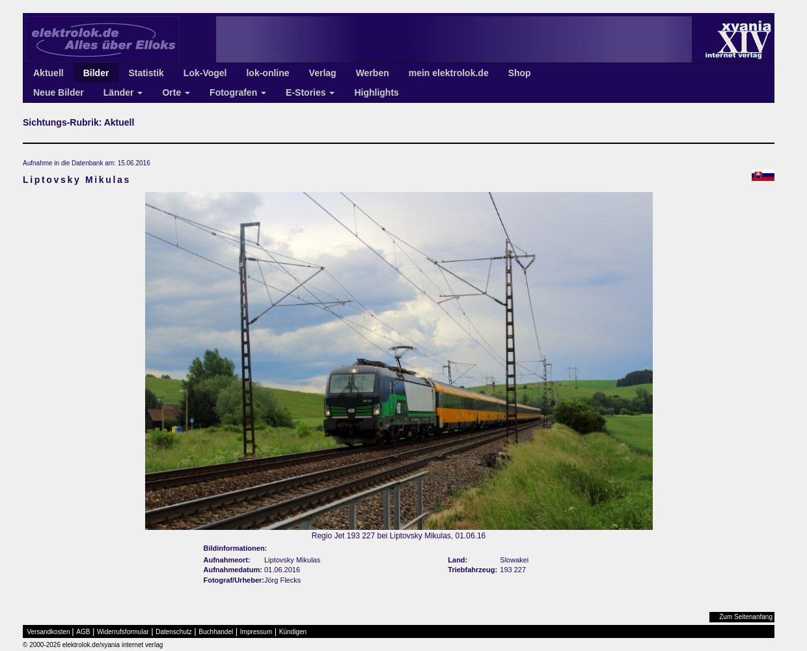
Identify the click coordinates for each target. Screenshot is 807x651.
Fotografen (238, 92)
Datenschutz (174, 631)
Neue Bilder (58, 92)
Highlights (376, 92)
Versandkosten (48, 631)
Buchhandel (215, 631)
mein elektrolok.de (449, 73)
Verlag (322, 73)
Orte (176, 92)
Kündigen (293, 631)
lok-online (267, 73)
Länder (123, 92)
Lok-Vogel (205, 73)
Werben (372, 73)
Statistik (145, 73)
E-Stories (310, 92)
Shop (519, 73)
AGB (83, 631)
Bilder (96, 73)
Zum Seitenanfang (746, 616)
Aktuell (48, 73)
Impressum (256, 631)
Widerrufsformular (122, 631)
